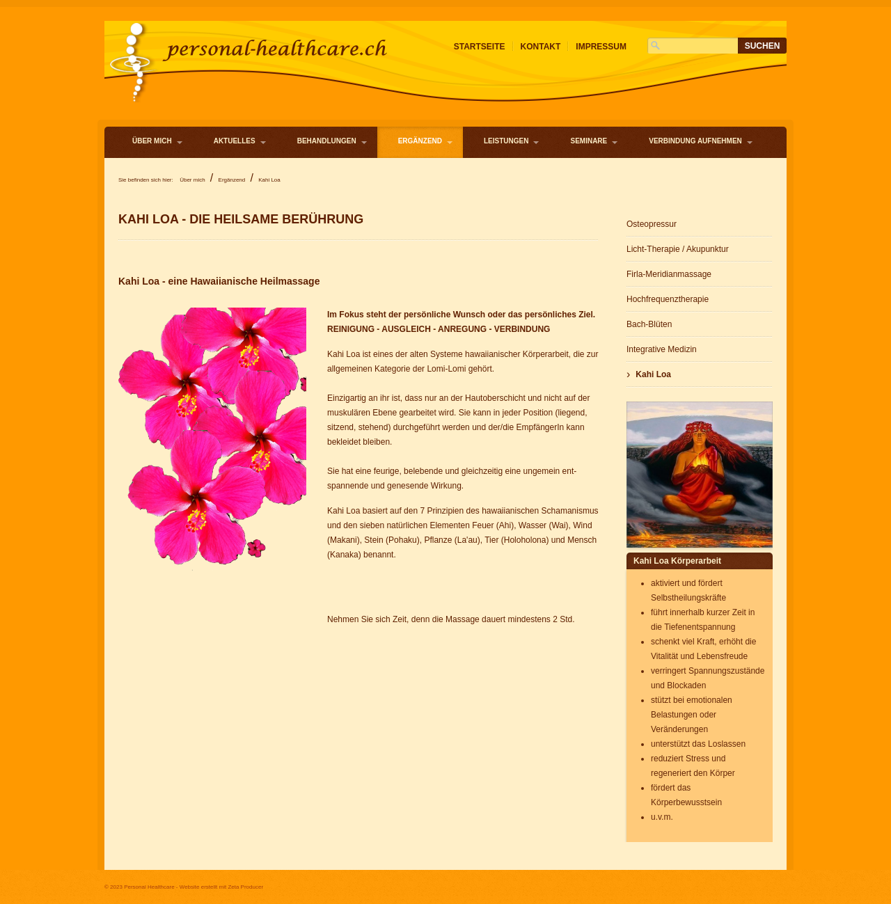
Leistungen (506, 141)
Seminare (588, 141)
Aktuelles (234, 141)
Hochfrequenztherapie (667, 299)
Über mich (152, 141)
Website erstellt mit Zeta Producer (221, 887)
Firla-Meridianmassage (668, 274)
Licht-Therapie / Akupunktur (677, 249)
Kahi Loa (653, 374)
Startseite (479, 46)
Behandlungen (326, 141)
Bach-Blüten (649, 324)
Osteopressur (651, 224)
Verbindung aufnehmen (695, 141)
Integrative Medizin (661, 349)
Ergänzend (420, 141)
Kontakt (541, 46)
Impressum (601, 46)
